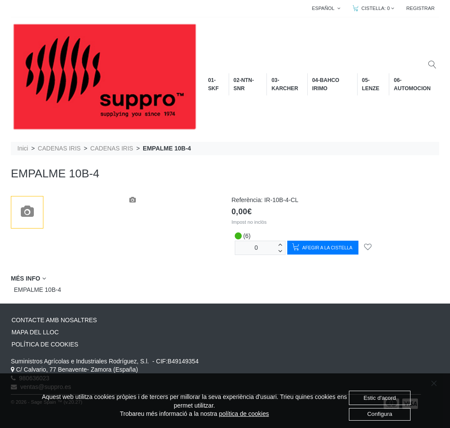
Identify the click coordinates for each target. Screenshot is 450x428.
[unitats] (256, 248)
